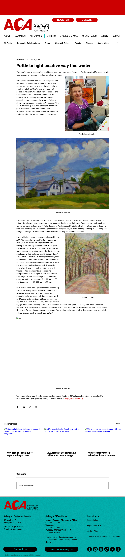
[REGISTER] (63, 20)
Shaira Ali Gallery (62, 43)
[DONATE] (87, 20)
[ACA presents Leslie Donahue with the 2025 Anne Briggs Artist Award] (62, 438)
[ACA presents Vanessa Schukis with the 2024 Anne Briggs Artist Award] (103, 438)
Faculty (78, 43)
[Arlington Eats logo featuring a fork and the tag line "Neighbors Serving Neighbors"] (22, 438)
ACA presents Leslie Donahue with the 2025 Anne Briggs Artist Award (61, 454)
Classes (89, 43)
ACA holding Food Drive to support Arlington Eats (20, 454)
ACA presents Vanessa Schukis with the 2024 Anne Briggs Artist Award (101, 454)
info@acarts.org (16, 529)
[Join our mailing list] (61, 549)
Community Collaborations (28, 43)
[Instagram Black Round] (95, 549)
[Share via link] (30, 407)
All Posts (8, 43)
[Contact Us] (20, 549)
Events (47, 43)
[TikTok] (106, 549)
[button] (6, 36)
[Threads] (118, 549)
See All (118, 423)
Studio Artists (103, 43)
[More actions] (107, 59)
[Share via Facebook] (17, 407)
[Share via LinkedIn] (24, 407)
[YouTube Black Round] (100, 549)
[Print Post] (36, 407)
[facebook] (89, 549)
